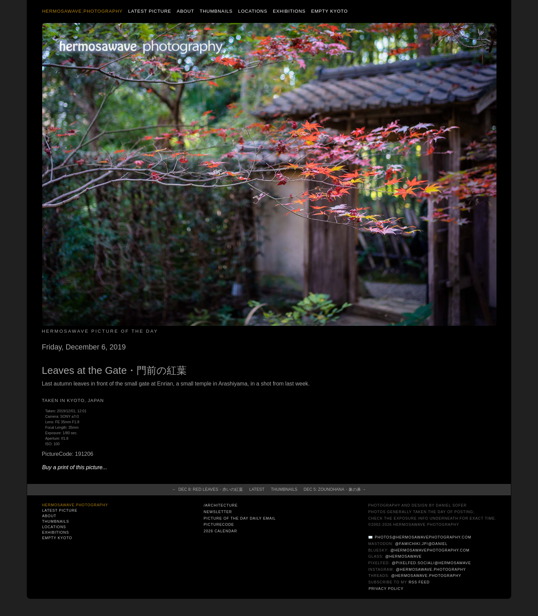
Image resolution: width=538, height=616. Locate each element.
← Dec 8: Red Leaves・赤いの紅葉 (207, 489)
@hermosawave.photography (431, 569)
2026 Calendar (220, 531)
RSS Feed (419, 582)
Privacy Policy (386, 589)
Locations (252, 11)
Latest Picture (149, 11)
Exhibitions (289, 11)
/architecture (220, 505)
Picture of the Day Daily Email (239, 518)
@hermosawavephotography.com (430, 550)
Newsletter (217, 512)
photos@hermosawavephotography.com (423, 537)
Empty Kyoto (329, 11)
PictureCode (218, 524)
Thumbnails (216, 11)
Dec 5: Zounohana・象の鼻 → (335, 489)
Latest (256, 489)
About (185, 11)
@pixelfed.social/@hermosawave (431, 563)
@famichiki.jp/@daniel (421, 544)
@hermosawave (403, 556)
